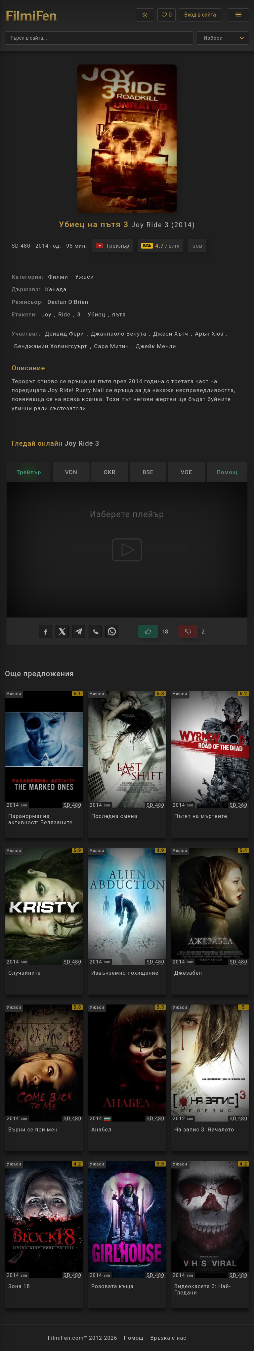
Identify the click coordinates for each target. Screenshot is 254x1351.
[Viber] (95, 631)
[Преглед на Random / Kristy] (44, 921)
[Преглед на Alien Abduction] (127, 921)
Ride (64, 314)
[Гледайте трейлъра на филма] (112, 245)
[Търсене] (99, 38)
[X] (62, 631)
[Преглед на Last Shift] (127, 764)
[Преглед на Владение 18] (44, 1234)
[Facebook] (45, 631)
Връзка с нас (168, 1338)
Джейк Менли (156, 346)
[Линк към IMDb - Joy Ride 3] (160, 245)
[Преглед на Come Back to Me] (44, 1077)
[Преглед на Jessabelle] (210, 921)
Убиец (97, 314)
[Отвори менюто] (238, 14)
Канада (55, 289)
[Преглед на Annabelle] (127, 1077)
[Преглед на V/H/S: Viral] (210, 1234)
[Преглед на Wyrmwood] (210, 764)
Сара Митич (111, 346)
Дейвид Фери (64, 333)
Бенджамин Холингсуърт (50, 346)
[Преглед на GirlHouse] (127, 1234)
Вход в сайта (200, 15)
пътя (119, 314)
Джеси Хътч (170, 333)
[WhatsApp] (111, 631)
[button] (145, 14)
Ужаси (84, 276)
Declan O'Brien (67, 302)
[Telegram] (78, 631)
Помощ (134, 1338)
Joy (46, 314)
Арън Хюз (209, 333)
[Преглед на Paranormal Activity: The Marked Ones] (44, 764)
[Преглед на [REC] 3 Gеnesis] (210, 1077)
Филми (58, 276)
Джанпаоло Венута (118, 333)
